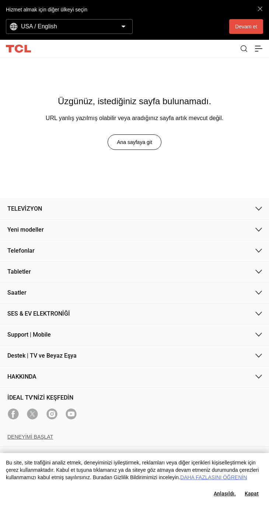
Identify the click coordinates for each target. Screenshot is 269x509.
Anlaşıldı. (225, 493)
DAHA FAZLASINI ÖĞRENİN (213, 477)
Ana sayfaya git (134, 142)
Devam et (246, 26)
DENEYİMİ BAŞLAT (30, 437)
